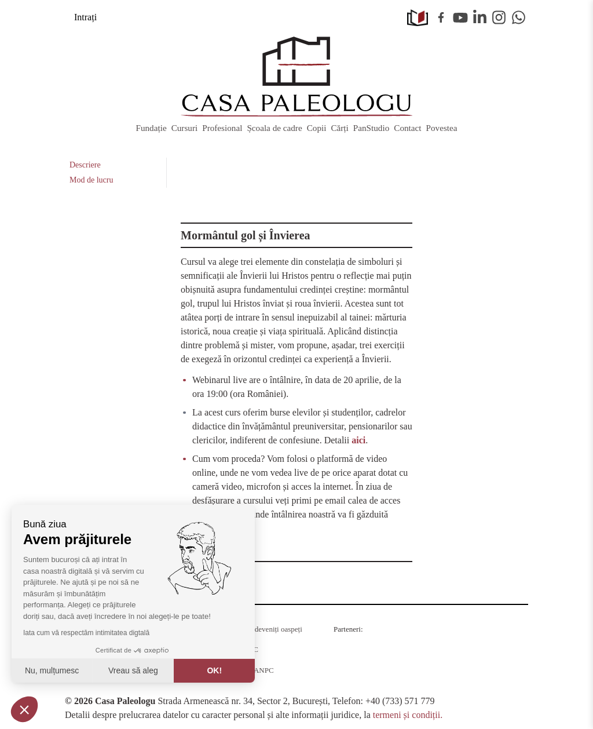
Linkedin (480, 17)
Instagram (499, 17)
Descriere (85, 165)
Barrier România (482, 651)
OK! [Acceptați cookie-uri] (214, 670)
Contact (407, 128)
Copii (317, 128)
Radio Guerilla (360, 643)
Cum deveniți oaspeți (270, 629)
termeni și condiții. (407, 715)
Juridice (415, 677)
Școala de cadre (274, 128)
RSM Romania (428, 647)
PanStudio (371, 128)
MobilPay (484, 677)
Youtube (460, 17)
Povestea (441, 128)
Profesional (222, 128)
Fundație (151, 128)
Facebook (441, 17)
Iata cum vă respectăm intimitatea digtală (86, 633)
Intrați (85, 17)
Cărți (339, 128)
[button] (24, 709)
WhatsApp (518, 17)
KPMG (349, 677)
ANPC (248, 649)
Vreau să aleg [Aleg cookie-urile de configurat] (133, 670)
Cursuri (184, 128)
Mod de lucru (91, 180)
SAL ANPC (255, 670)
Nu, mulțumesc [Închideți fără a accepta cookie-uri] (52, 670)
